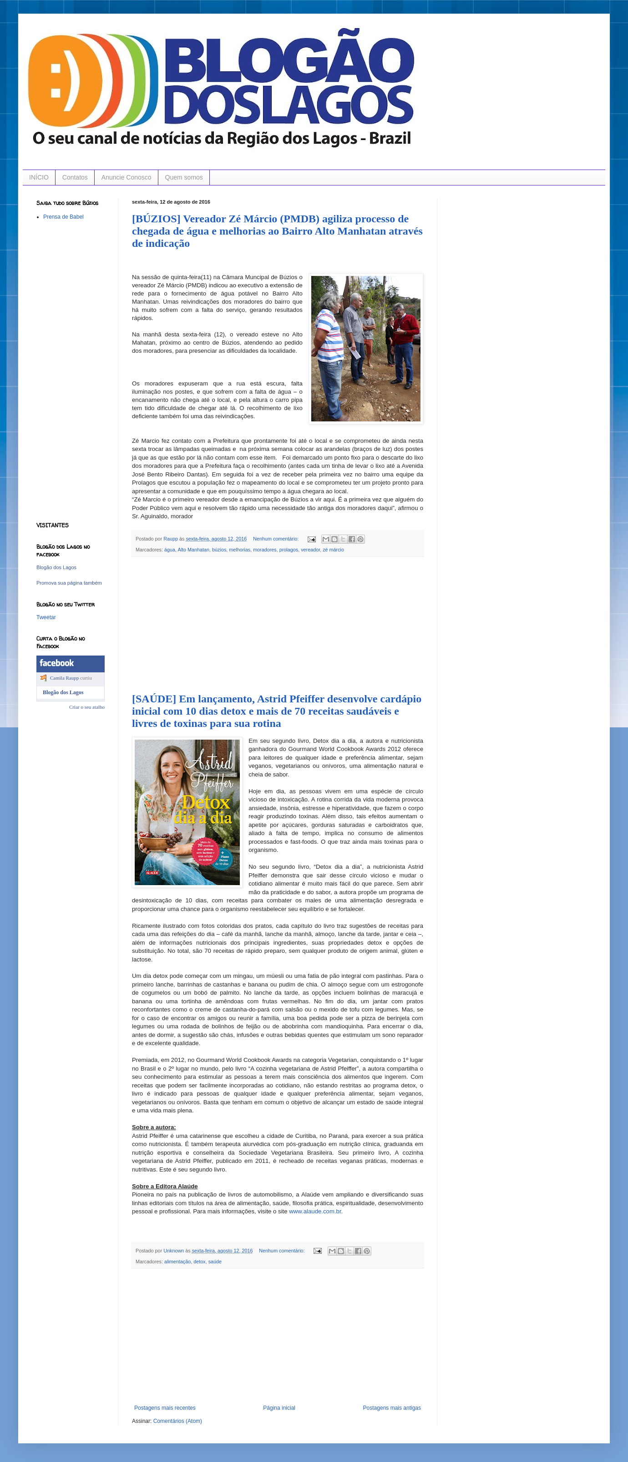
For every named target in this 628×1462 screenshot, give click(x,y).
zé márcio (333, 549)
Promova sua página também (69, 583)
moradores (265, 549)
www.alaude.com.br (315, 1211)
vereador (310, 549)
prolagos (288, 549)
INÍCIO (39, 177)
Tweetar (46, 617)
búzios (219, 549)
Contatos (75, 177)
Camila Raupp (64, 678)
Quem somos (184, 177)
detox (199, 1261)
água (169, 549)
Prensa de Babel (63, 217)
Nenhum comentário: (276, 538)
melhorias (239, 549)
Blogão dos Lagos (56, 567)
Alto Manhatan (193, 549)
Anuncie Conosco (126, 177)
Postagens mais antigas (392, 1408)
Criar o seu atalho (87, 707)
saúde (215, 1261)
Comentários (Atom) (177, 1421)
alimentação (177, 1261)
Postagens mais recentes (165, 1408)
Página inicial (279, 1408)
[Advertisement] (277, 625)
